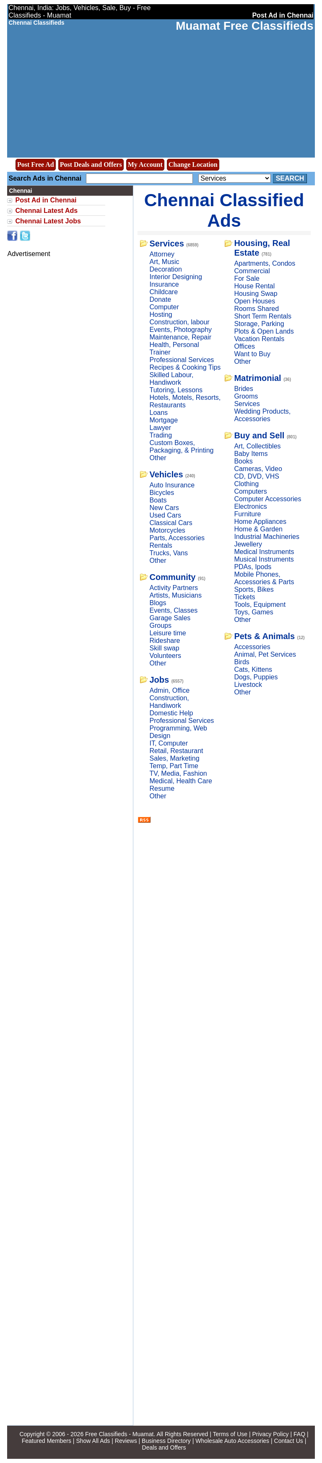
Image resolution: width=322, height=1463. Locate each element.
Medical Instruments (264, 551)
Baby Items (250, 453)
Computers (250, 491)
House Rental (254, 286)
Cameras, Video (258, 468)
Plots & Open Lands (263, 331)
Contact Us (288, 1440)
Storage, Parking (259, 323)
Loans (158, 412)
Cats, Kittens (253, 669)
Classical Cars (170, 522)
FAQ (299, 1434)
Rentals (160, 545)
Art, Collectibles (257, 446)
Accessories (252, 646)
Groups (160, 625)
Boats (157, 500)
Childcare (163, 291)
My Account (145, 164)
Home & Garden (258, 529)
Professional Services (181, 359)
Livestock (248, 684)
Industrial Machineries (266, 536)
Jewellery (248, 544)
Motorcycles (167, 530)
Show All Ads (93, 1440)
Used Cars (165, 515)
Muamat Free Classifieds (244, 25)
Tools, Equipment (260, 604)
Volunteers (165, 655)
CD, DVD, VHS (256, 476)
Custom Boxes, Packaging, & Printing (181, 446)
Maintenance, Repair (180, 337)
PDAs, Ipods (252, 566)
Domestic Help (171, 713)
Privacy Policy (270, 1434)
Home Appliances (260, 521)
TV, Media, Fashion (178, 773)
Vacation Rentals (259, 338)
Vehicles (166, 474)
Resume (161, 788)
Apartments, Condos (264, 263)
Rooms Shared (256, 308)
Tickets (244, 597)
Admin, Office (169, 690)
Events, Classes (173, 610)
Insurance (164, 284)
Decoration (165, 269)
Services (166, 243)
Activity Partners (173, 587)
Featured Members (46, 1440)
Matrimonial (257, 378)
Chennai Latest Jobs (47, 221)
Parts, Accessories (177, 537)
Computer (164, 307)
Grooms (246, 396)
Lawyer (160, 427)
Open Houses (254, 301)
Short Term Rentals (262, 316)
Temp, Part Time (173, 765)
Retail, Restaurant (176, 750)
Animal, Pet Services (265, 654)
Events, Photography (180, 329)
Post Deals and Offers (91, 164)
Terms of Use (230, 1434)
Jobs (159, 679)
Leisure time (167, 633)
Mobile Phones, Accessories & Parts (264, 578)
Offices (244, 346)
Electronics (250, 506)
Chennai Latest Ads (46, 210)
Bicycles (161, 492)
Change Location (193, 164)
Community (172, 577)
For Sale (246, 278)
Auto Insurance (172, 485)
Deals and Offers (164, 1447)
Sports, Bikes (253, 589)
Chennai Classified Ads (224, 210)
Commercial (252, 270)
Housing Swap (255, 293)
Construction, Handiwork (169, 701)
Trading (160, 435)
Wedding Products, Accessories (262, 415)
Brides (243, 388)
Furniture (247, 514)
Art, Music (164, 261)
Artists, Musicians (175, 595)
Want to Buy (252, 353)
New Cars (164, 507)
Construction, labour (179, 322)
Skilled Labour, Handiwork (171, 378)
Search (290, 178)
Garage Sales (169, 617)
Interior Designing (175, 276)
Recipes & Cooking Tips (185, 367)
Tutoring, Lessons (176, 390)
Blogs (157, 602)
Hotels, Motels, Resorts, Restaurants (185, 401)
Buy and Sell (259, 435)
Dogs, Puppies (256, 677)
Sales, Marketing (174, 758)
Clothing (246, 483)
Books (243, 461)
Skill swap (164, 648)
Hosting (160, 314)
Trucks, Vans (168, 553)
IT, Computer (168, 743)
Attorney (161, 254)
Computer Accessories (267, 498)
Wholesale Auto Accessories (232, 1440)
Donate (160, 299)
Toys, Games (253, 612)
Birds (241, 661)
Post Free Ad (35, 164)
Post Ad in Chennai (45, 200)
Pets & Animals (264, 636)
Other (157, 457)
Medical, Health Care (180, 781)
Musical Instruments (263, 559)
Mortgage (163, 420)
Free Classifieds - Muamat (119, 1434)
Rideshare (164, 640)
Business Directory (166, 1440)
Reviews (126, 1440)
